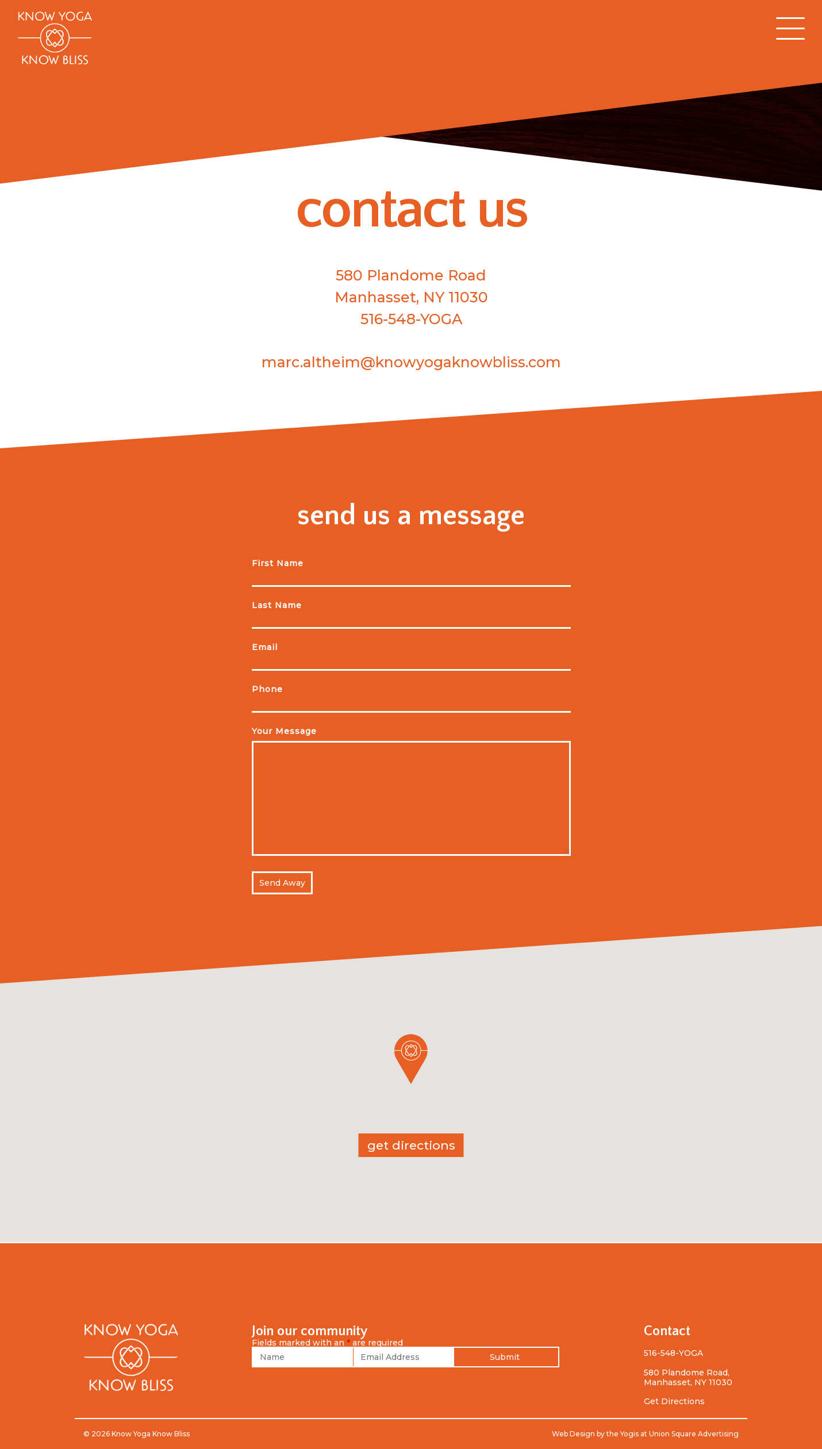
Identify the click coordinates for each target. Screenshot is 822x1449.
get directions (411, 1145)
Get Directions (674, 1401)
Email (265, 647)
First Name (278, 563)
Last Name (277, 605)
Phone (267, 689)
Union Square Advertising (694, 1433)
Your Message (284, 731)
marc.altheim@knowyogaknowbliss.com (411, 362)
